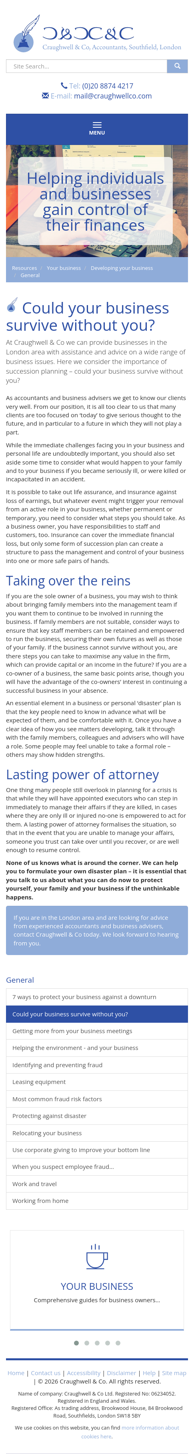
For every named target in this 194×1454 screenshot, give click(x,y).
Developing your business (122, 267)
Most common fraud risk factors (57, 1099)
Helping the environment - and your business (75, 1048)
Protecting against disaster (49, 1116)
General (30, 275)
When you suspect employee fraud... (63, 1166)
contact (24, 934)
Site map (174, 1373)
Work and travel (34, 1184)
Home (16, 1373)
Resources (24, 267)
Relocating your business (47, 1133)
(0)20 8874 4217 (108, 85)
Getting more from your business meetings (72, 1031)
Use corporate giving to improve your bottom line (81, 1150)
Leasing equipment (39, 1082)
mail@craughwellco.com (113, 96)
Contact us (45, 1373)
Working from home (40, 1201)
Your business (64, 267)
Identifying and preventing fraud (57, 1065)
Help (149, 1373)
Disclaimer (121, 1373)
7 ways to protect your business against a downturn (84, 997)
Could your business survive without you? (70, 1014)
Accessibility (83, 1373)
